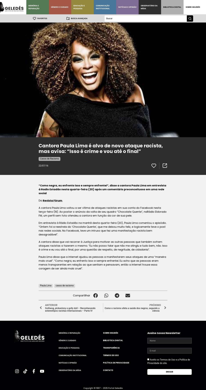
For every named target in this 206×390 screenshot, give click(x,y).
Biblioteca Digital (172, 7)
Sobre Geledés (193, 7)
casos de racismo (65, 285)
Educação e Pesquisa (79, 7)
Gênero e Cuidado (59, 7)
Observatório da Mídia (149, 7)
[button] (95, 295)
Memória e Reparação (33, 7)
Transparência (111, 347)
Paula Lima (45, 285)
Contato (108, 370)
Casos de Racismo (49, 158)
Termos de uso (111, 355)
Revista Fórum (53, 200)
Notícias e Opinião (127, 7)
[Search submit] (190, 18)
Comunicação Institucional (103, 7)
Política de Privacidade (116, 362)
